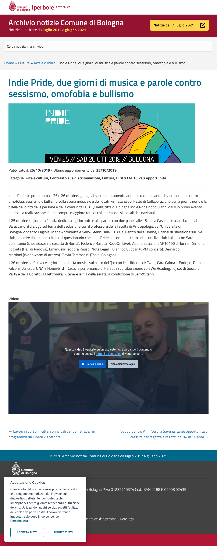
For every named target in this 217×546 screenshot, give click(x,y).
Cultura (24, 63)
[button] (179, 25)
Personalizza (19, 521)
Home (9, 63)
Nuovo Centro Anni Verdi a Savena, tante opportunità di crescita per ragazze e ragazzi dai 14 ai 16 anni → (164, 434)
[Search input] (108, 46)
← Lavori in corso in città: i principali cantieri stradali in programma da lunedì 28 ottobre (51, 434)
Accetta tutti (27, 532)
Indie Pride (17, 195)
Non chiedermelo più (123, 364)
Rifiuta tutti (63, 532)
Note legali (127, 518)
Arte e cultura (44, 63)
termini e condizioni (108, 353)
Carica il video (94, 364)
